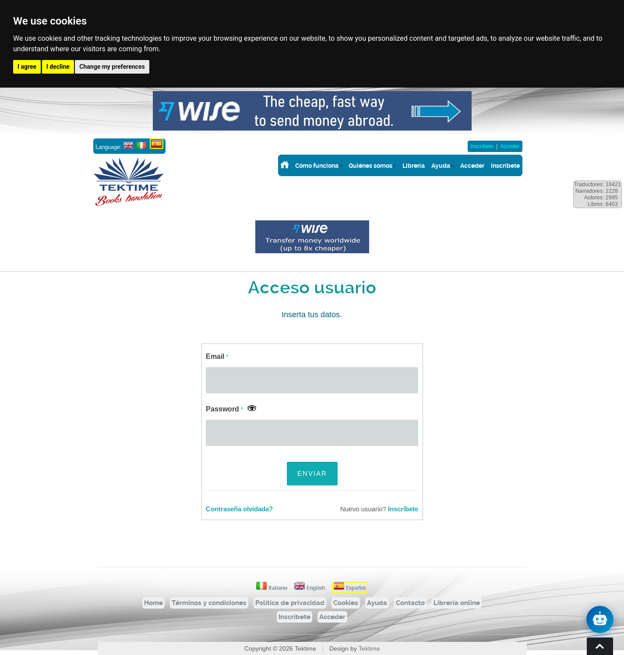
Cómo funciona (316, 165)
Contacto (410, 603)
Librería (413, 165)
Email (217, 356)
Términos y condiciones (209, 603)
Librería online (457, 603)
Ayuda (440, 165)
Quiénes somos (370, 165)
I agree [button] (27, 66)
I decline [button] (58, 66)
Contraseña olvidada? (239, 509)
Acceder (509, 146)
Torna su (600, 646)
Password (224, 409)
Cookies (345, 603)
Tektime (369, 648)
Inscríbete (482, 146)
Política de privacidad (289, 603)
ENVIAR (312, 473)
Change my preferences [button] (112, 66)
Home (153, 603)
